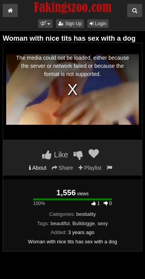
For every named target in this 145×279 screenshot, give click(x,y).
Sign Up (70, 23)
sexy (102, 223)
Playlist (89, 168)
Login (98, 23)
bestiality (86, 214)
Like (55, 154)
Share (62, 168)
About (37, 168)
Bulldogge (83, 223)
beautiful (60, 223)
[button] (45, 23)
